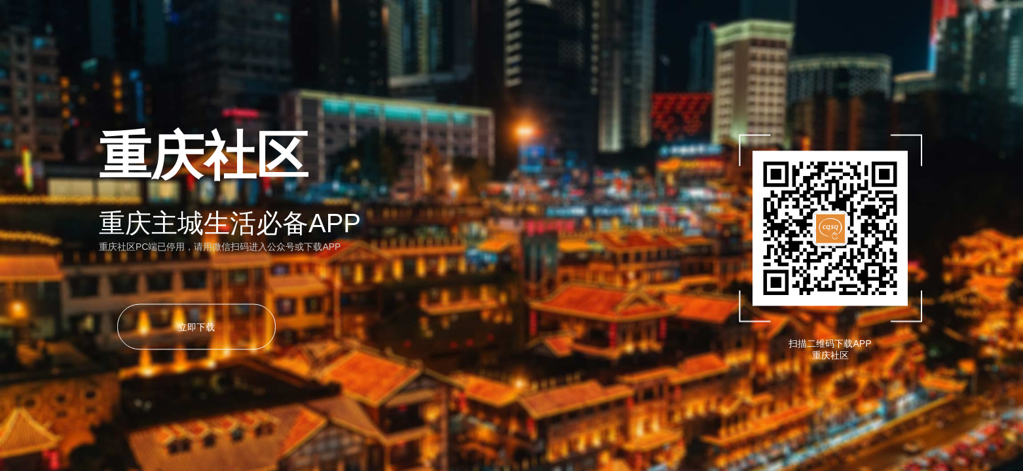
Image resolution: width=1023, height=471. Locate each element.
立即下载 (196, 327)
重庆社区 (830, 355)
